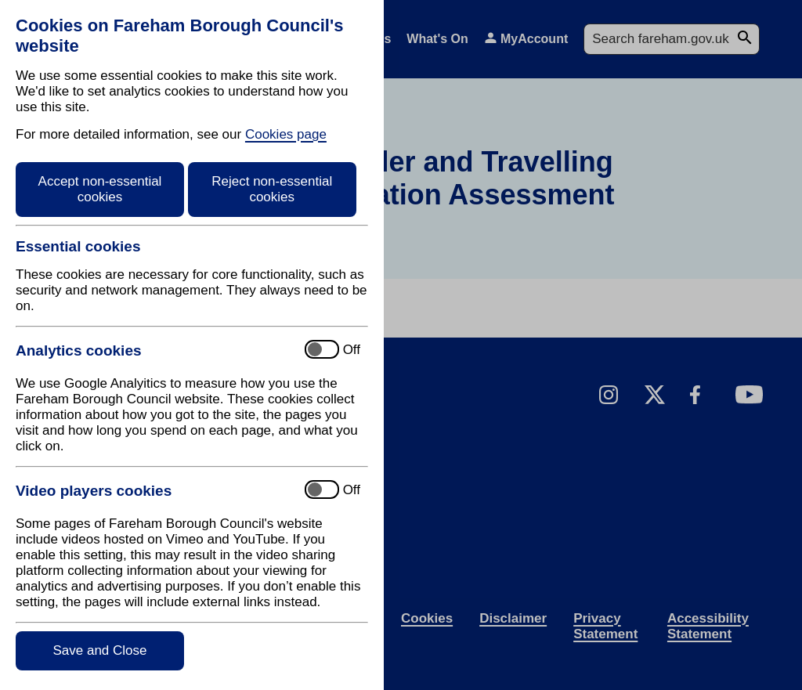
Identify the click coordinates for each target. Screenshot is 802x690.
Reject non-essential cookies (271, 189)
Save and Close (99, 650)
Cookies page (286, 134)
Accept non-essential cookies (100, 189)
